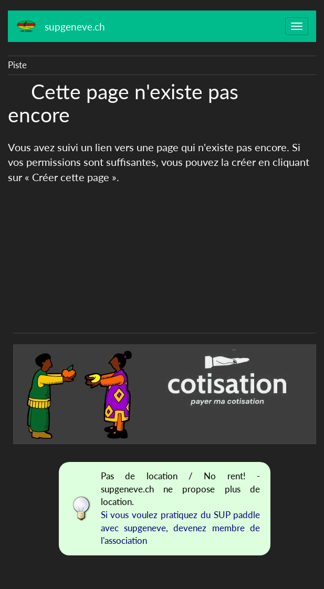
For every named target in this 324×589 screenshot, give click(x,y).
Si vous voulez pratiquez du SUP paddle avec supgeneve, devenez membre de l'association (180, 527)
